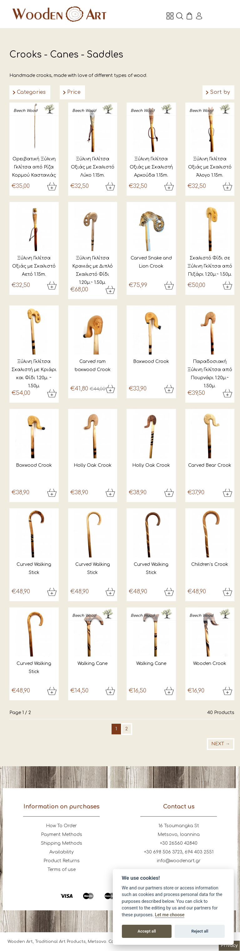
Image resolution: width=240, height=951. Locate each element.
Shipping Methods (61, 843)
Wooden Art (59, 14)
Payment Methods (61, 834)
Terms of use (62, 869)
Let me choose (170, 915)
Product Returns (61, 860)
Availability (61, 852)
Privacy (229, 945)
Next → (220, 744)
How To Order (61, 825)
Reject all (199, 931)
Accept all (147, 931)
